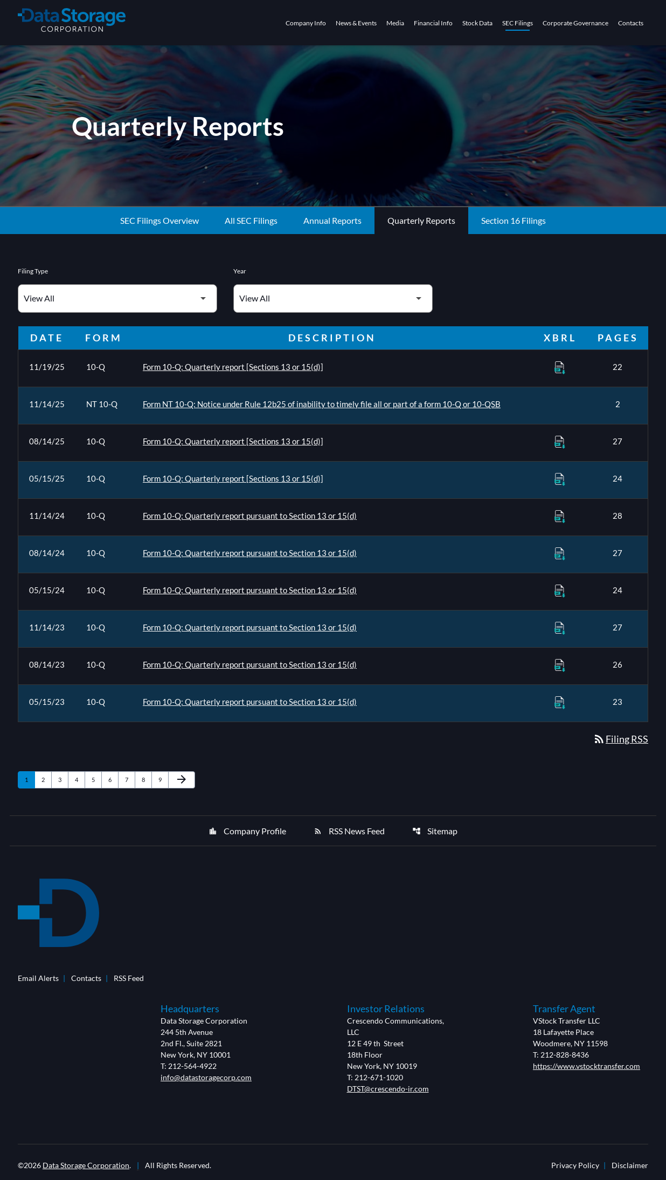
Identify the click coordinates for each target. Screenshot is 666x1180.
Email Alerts (38, 978)
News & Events (356, 23)
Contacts (630, 23)
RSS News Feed (349, 831)
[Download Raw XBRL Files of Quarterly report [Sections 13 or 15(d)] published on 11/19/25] (559, 367)
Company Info (306, 23)
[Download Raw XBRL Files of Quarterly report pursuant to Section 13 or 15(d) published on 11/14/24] (559, 516)
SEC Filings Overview (159, 220)
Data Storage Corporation (86, 1165)
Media (395, 23)
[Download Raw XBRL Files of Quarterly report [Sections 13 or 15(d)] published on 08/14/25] (559, 441)
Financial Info (433, 23)
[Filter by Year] (333, 298)
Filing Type (33, 271)
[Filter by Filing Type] (117, 298)
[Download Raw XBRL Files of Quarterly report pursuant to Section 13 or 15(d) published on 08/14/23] (559, 664)
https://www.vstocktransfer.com (586, 1066)
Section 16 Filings (513, 220)
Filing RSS (620, 739)
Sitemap (434, 831)
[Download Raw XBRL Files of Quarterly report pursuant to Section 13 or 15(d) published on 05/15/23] (559, 702)
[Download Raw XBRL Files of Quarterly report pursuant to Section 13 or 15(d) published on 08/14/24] (559, 553)
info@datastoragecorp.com (206, 1077)
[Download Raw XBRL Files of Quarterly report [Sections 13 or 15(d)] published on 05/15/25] (559, 478)
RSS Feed (129, 978)
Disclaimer (630, 1165)
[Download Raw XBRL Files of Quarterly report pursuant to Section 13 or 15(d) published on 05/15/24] (559, 590)
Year (239, 271)
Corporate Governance (575, 23)
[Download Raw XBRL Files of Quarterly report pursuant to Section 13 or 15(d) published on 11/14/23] (559, 627)
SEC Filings (517, 23)
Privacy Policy (575, 1165)
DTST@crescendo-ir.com (388, 1088)
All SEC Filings (251, 220)
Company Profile (247, 831)
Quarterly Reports (421, 220)
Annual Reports (332, 220)
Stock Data (477, 23)
